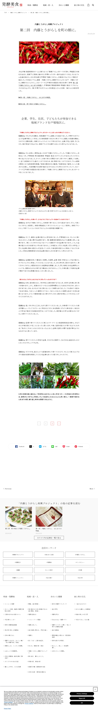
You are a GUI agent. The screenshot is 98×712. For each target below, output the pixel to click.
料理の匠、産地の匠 (34, 661)
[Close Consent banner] (95, 689)
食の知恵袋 (55, 630)
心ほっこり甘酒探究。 (11, 651)
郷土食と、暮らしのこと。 (36, 656)
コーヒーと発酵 (9, 604)
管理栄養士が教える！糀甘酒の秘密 (61, 636)
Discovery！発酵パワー (59, 620)
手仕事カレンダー (10, 620)
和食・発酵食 (32, 5)
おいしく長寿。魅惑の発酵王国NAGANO (14, 610)
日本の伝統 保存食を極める (37, 672)
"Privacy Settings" (8, 702)
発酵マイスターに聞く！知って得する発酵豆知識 (61, 626)
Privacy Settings (82, 693)
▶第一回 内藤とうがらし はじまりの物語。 (35, 97)
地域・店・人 (48, 5)
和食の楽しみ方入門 (82, 614)
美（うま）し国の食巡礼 (35, 640)
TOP (5, 12)
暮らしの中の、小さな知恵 (13, 667)
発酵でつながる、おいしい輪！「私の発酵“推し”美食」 (14, 641)
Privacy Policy (7, 708)
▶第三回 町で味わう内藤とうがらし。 (32, 104)
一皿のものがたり (81, 604)
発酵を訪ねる (32, 614)
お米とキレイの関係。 (58, 651)
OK (82, 703)
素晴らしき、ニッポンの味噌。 (14, 646)
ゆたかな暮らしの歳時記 (83, 609)
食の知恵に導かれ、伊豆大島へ (37, 630)
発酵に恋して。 (33, 625)
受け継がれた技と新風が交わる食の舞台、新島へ (37, 610)
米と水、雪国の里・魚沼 (35, 646)
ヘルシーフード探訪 (34, 620)
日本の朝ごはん (9, 635)
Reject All (82, 698)
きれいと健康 (64, 5)
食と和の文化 (79, 5)
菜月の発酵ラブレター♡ (59, 604)
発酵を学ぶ (55, 614)
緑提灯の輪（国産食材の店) (36, 667)
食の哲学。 (55, 609)
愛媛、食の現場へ (33, 604)
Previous (8, 489)
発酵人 (30, 635)
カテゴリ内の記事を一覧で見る (49, 538)
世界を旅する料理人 (58, 640)
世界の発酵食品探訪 (11, 625)
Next (91, 489)
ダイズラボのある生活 (11, 661)
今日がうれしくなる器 (82, 620)
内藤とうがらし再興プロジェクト (18, 12)
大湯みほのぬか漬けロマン (13, 614)
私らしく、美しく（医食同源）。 (60, 647)
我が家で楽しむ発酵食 (11, 630)
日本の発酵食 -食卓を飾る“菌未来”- (14, 657)
